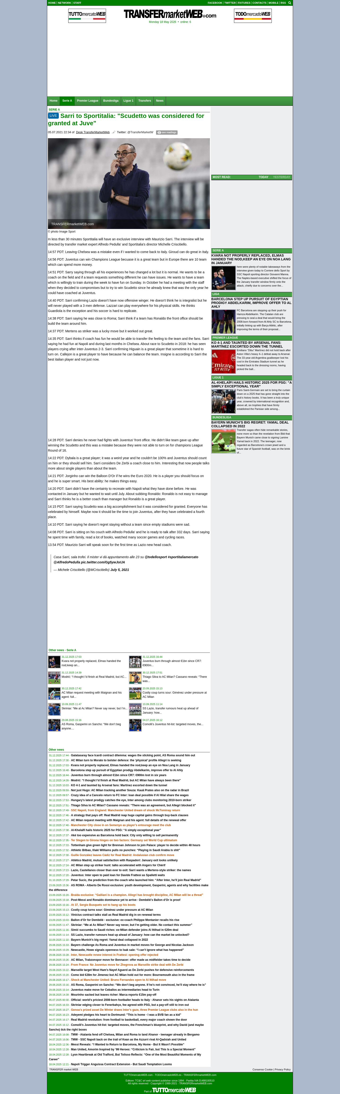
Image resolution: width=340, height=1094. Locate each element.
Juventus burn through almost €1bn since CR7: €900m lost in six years (118, 775)
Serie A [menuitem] (67, 100)
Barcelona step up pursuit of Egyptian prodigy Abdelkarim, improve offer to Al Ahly (127, 770)
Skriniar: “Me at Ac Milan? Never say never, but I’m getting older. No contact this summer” (131, 925)
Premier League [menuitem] (87, 100)
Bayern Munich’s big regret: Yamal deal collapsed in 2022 (109, 939)
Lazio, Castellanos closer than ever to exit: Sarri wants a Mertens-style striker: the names (131, 870)
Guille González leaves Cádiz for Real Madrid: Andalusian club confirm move (122, 855)
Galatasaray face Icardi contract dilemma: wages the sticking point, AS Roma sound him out (133, 755)
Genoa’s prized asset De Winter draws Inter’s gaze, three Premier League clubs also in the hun (134, 1009)
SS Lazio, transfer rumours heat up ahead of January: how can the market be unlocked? (130, 934)
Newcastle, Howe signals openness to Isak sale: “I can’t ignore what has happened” (127, 950)
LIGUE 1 (218, 377)
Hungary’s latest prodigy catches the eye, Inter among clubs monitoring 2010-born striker (131, 800)
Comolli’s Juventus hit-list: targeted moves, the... (173, 724)
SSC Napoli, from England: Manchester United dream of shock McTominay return (125, 810)
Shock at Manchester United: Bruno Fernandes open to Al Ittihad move (118, 980)
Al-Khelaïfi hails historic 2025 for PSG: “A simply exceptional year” (116, 830)
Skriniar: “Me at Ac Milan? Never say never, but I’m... (95, 708)
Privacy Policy (283, 1069)
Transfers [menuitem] (144, 100)
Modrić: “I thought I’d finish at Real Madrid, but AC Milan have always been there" (126, 780)
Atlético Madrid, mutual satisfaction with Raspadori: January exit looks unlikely (124, 860)
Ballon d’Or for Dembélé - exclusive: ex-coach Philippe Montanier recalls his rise (125, 920)
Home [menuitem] (53, 100)
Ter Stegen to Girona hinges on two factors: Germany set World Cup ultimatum (124, 840)
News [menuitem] (159, 100)
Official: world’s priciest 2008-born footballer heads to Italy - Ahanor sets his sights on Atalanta (135, 1000)
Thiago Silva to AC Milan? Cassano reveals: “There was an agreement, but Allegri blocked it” (133, 805)
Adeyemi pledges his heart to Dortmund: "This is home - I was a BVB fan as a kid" (126, 1014)
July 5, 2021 (119, 570)
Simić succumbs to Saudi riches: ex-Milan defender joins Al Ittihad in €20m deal (124, 930)
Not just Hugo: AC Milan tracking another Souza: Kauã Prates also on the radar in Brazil (130, 790)
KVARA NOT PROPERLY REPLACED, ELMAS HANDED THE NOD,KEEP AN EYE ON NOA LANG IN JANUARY (251, 259)
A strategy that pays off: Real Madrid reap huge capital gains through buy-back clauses (129, 815)
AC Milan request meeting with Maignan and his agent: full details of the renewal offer (128, 820)
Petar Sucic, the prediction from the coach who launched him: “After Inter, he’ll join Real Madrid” (136, 880)
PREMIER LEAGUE (225, 337)
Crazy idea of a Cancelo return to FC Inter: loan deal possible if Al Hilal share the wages (130, 795)
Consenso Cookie (263, 1069)
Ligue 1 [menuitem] (128, 100)
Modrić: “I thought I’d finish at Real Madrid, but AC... (94, 676)
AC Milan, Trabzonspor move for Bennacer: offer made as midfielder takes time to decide (131, 959)
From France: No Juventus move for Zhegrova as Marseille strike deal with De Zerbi (127, 964)
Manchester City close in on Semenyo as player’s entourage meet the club (121, 825)
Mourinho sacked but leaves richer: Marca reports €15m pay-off (113, 994)
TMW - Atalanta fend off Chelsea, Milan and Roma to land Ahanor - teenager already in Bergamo (135, 1034)
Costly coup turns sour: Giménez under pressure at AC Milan (112, 909)
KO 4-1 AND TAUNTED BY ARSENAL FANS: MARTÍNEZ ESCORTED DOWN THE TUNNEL (247, 344)
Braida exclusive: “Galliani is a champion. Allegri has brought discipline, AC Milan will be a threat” (137, 895)
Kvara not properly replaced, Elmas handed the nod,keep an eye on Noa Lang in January (130, 765)
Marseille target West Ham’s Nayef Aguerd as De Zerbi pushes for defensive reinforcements (132, 970)
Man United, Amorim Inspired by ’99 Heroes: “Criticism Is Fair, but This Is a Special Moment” (133, 1049)
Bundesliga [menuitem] (111, 100)
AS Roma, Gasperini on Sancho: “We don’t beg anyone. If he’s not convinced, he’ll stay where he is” (138, 984)
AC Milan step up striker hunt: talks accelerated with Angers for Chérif (118, 865)
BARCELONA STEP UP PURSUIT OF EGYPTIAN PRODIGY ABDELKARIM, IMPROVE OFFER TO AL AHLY (251, 302)
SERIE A (218, 250)
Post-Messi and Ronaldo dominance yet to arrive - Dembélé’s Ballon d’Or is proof (125, 900)
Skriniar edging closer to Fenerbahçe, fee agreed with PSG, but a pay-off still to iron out (130, 1005)
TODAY (263, 177)
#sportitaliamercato (183, 557)
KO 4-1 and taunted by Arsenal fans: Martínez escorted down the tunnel (119, 785)
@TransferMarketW (140, 132)
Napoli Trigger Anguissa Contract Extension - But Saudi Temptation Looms (121, 1064)
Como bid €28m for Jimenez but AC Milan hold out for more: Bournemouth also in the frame (133, 975)
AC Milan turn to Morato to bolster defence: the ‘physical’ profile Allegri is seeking (126, 760)
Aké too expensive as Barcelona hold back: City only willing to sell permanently (124, 835)
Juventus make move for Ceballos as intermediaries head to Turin (115, 989)
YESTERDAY (281, 177)
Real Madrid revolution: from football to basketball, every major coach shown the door (129, 1019)
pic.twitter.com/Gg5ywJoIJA (103, 562)
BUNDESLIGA (221, 417)
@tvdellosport (156, 557)
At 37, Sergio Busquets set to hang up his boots (103, 905)
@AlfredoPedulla (67, 562)
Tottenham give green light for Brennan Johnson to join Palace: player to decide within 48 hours (135, 845)
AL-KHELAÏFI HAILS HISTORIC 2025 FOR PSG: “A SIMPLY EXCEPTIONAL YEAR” (251, 384)
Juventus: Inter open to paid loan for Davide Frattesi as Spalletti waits (118, 875)
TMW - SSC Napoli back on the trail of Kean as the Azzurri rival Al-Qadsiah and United (128, 1039)
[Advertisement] (83, 609)
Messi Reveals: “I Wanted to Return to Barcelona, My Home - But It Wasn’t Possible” (127, 1044)
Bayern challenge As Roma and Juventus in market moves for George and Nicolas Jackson (132, 945)
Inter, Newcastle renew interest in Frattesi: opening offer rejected (114, 955)
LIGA (215, 294)
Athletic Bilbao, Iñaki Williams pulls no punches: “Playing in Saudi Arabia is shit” (125, 850)
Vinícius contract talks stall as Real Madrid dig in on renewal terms (116, 914)
